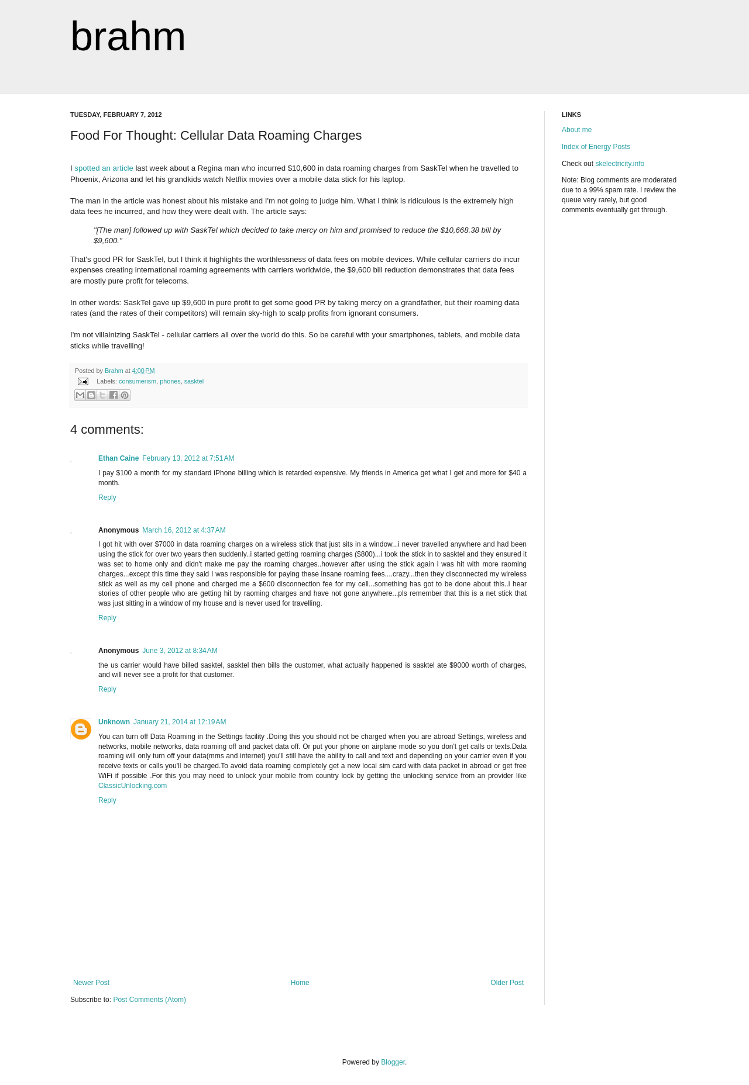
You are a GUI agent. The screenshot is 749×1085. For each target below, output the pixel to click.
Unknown (114, 722)
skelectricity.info (619, 164)
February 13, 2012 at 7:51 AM (188, 458)
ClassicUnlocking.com (132, 786)
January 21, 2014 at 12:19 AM (179, 722)
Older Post (507, 983)
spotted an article (103, 168)
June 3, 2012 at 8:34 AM (179, 651)
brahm (128, 36)
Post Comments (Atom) (149, 1000)
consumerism (137, 381)
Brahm (115, 370)
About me (577, 130)
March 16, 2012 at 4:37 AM (183, 530)
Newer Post (91, 983)
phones (170, 381)
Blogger (393, 1062)
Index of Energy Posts (596, 147)
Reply (107, 497)
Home (300, 983)
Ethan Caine (118, 458)
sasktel (194, 381)
